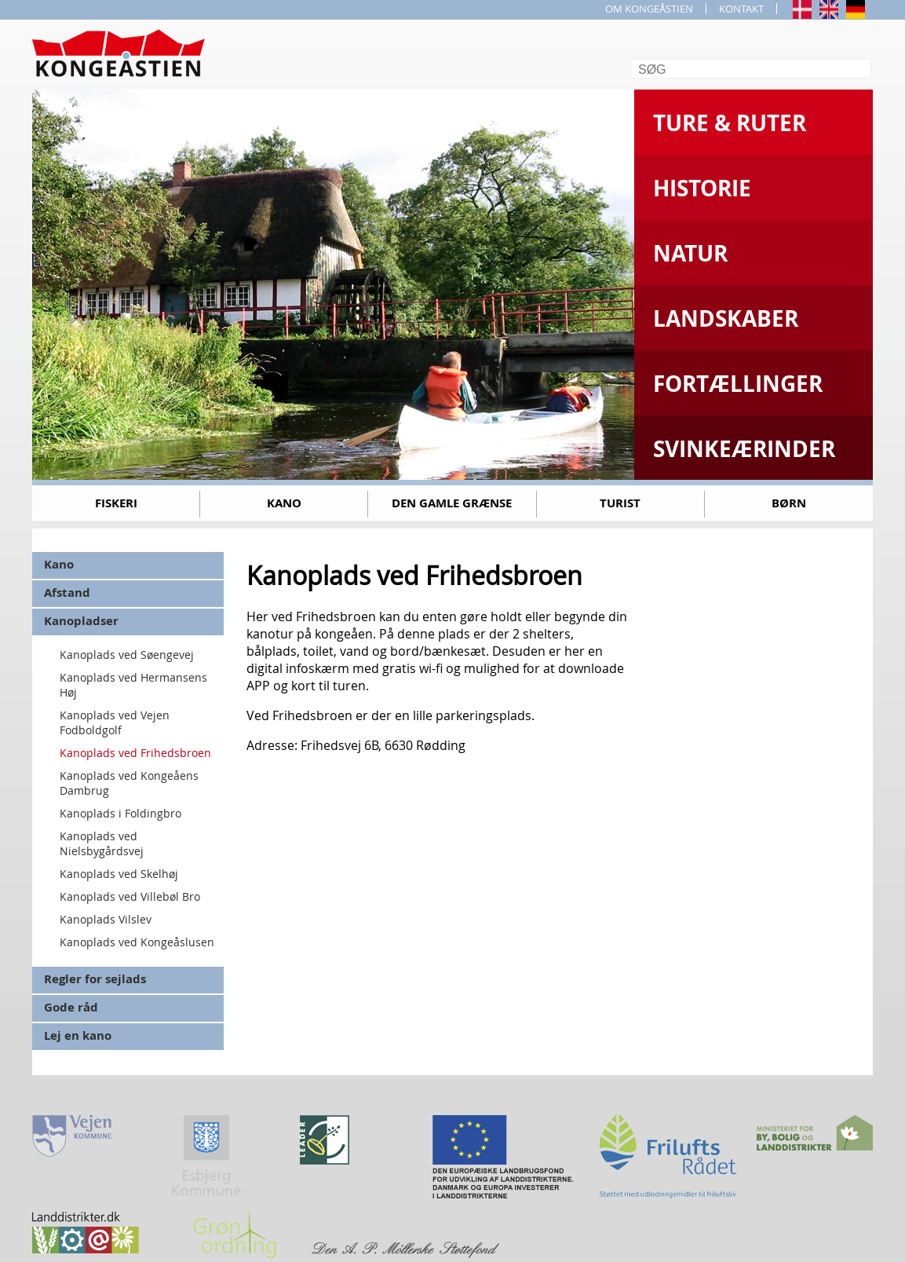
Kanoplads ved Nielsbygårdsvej (102, 843)
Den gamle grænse (452, 503)
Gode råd (71, 1007)
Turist (620, 503)
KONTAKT (741, 8)
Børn (789, 503)
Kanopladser (81, 621)
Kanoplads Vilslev (105, 919)
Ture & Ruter (729, 123)
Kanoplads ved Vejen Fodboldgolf (115, 722)
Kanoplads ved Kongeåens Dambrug (129, 783)
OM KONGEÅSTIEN (649, 8)
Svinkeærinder (744, 448)
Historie (702, 188)
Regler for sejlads (95, 979)
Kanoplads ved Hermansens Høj (133, 685)
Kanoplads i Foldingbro (120, 813)
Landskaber (725, 318)
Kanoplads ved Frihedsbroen (135, 752)
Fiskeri (116, 503)
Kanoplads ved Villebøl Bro (130, 896)
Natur (690, 253)
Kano (284, 503)
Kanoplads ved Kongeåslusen (137, 942)
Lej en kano (77, 1035)
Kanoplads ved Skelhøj (119, 873)
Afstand (67, 592)
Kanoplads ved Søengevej (127, 654)
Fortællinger (738, 383)
